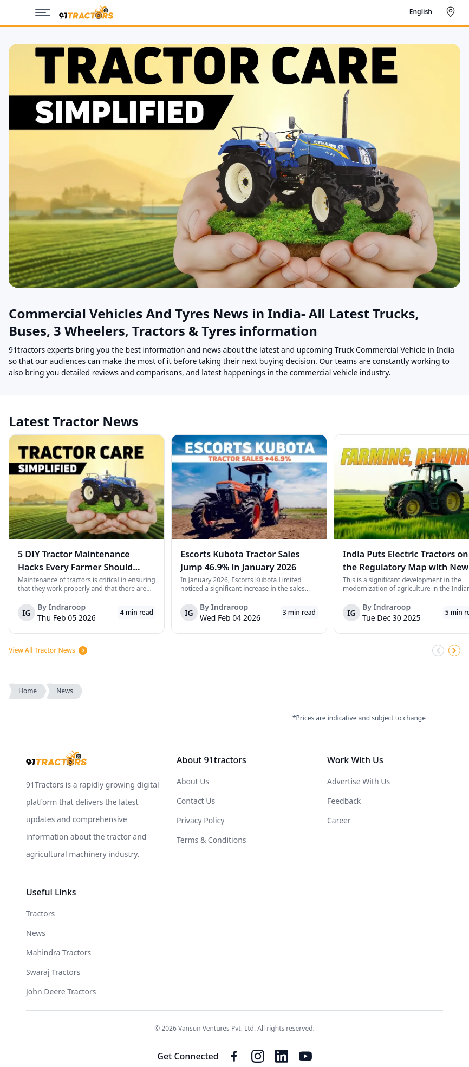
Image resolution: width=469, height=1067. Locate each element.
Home (27, 690)
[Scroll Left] (438, 650)
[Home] (86, 13)
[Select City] (452, 11)
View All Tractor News (48, 650)
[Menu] (47, 12)
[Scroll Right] (454, 650)
